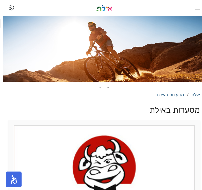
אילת (192, 94)
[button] (10, 179)
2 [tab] (97, 87)
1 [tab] (105, 87)
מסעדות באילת (167, 94)
